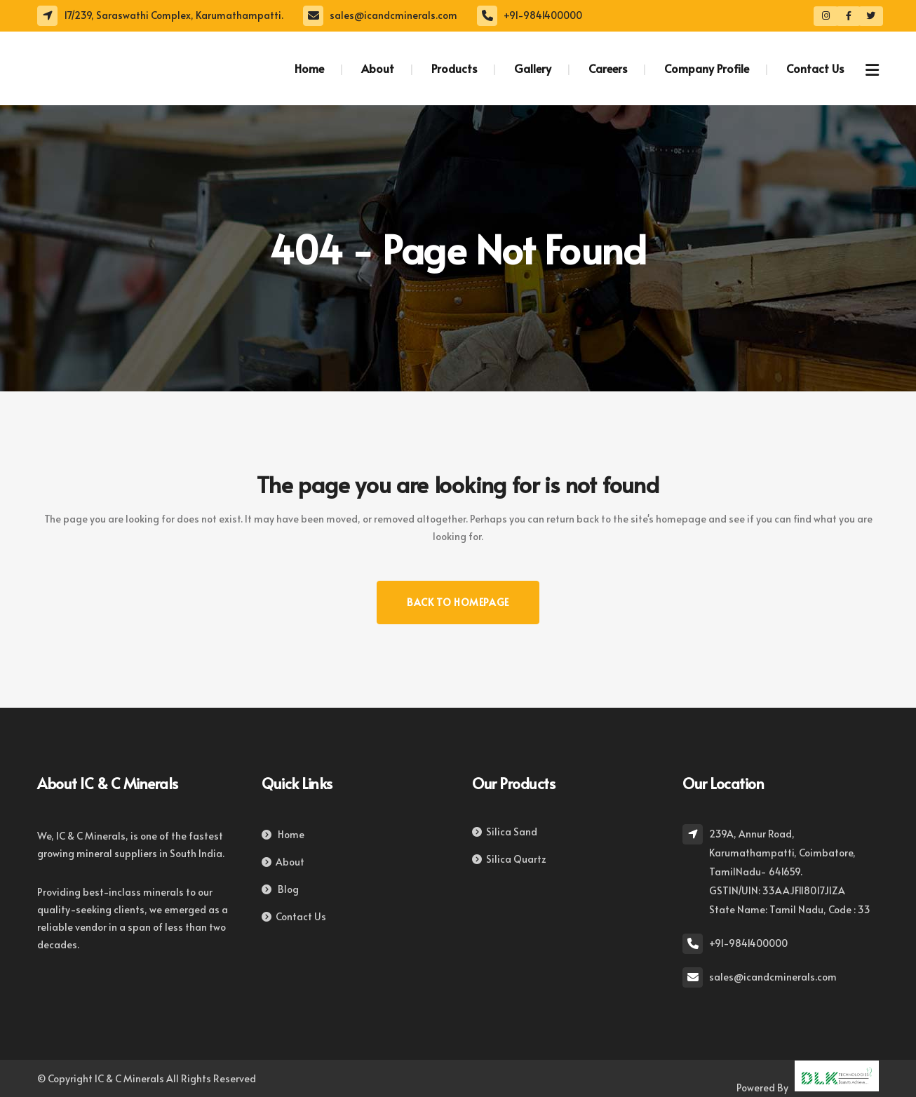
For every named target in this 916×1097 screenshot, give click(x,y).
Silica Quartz (509, 859)
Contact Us (294, 916)
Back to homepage (458, 602)
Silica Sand (504, 831)
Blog (280, 889)
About (283, 861)
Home (283, 834)
